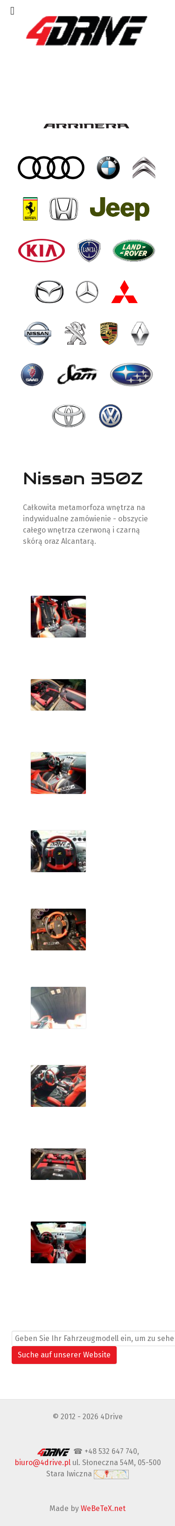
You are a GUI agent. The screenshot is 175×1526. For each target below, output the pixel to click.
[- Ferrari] (31, 209)
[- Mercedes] (88, 291)
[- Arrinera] (87, 126)
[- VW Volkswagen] (111, 416)
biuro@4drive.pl (42, 1462)
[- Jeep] (121, 209)
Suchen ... (28, 1324)
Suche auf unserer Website (64, 1354)
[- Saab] (33, 374)
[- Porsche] (110, 333)
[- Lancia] (90, 250)
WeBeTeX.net (103, 1508)
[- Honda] (64, 209)
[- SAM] (78, 374)
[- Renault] (140, 333)
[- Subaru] (132, 374)
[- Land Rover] (135, 250)
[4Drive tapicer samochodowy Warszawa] (87, 30)
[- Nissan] (39, 333)
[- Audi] (52, 167)
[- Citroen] (144, 167)
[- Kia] (42, 250)
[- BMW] (109, 167)
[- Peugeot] (76, 333)
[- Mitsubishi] (125, 291)
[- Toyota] (69, 416)
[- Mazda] (50, 291)
